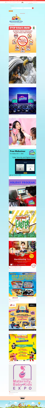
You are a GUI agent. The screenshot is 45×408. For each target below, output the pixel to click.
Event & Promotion (30, 2)
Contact (21, 0)
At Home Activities (14, 2)
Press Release (12, 0)
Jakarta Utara (14, 301)
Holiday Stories (18, 2)
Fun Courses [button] (10, 2)
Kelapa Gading (11, 301)
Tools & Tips (27, 2)
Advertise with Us (15, 0)
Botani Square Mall (11, 363)
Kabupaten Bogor (15, 363)
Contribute (19, 0)
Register (35, 0)
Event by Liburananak (35, 2)
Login (33, 0)
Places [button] (7, 2)
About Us (9, 0)
